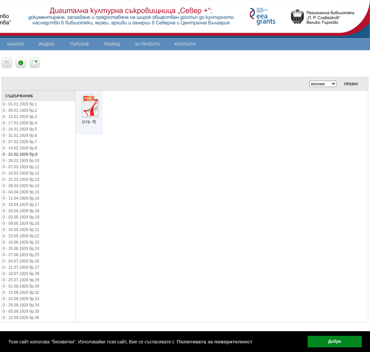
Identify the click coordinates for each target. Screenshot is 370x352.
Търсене (79, 44)
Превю (351, 84)
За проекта (147, 44)
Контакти (184, 44)
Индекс (47, 44)
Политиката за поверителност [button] (214, 341)
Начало (15, 44)
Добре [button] (334, 341)
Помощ (112, 44)
